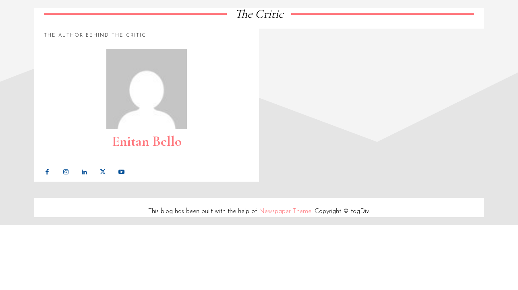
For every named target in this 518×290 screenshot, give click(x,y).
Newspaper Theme (285, 211)
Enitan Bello (147, 141)
